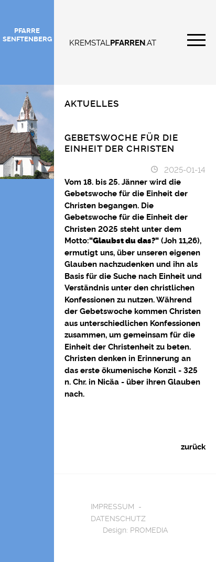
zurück (193, 446)
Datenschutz (118, 518)
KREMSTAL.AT (112, 42)
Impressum (112, 506)
